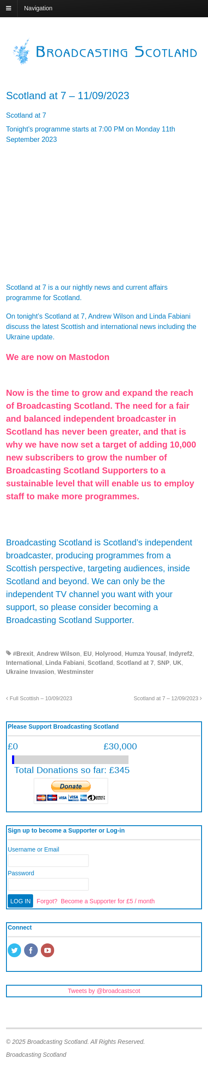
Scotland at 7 (135, 662)
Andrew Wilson (58, 653)
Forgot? (47, 901)
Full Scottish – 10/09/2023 (39, 698)
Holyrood (108, 653)
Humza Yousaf (145, 653)
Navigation (38, 8)
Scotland (100, 662)
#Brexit (23, 653)
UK (177, 662)
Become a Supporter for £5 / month (108, 901)
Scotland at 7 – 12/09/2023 (168, 698)
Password (21, 873)
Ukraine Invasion (30, 671)
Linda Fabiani (65, 662)
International (24, 662)
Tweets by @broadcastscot (104, 990)
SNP (163, 662)
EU (87, 653)
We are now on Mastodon (58, 357)
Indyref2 (180, 653)
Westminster (76, 671)
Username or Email (33, 849)
